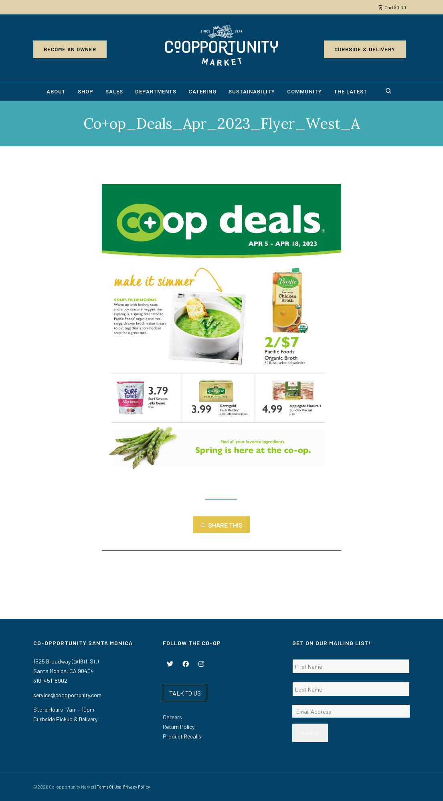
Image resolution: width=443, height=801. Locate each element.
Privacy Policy (136, 786)
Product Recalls (182, 736)
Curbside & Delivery (364, 49)
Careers (172, 717)
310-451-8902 (50, 680)
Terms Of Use (109, 786)
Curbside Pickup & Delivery (65, 719)
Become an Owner (70, 49)
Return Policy (178, 726)
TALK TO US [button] (185, 693)
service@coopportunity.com (67, 695)
